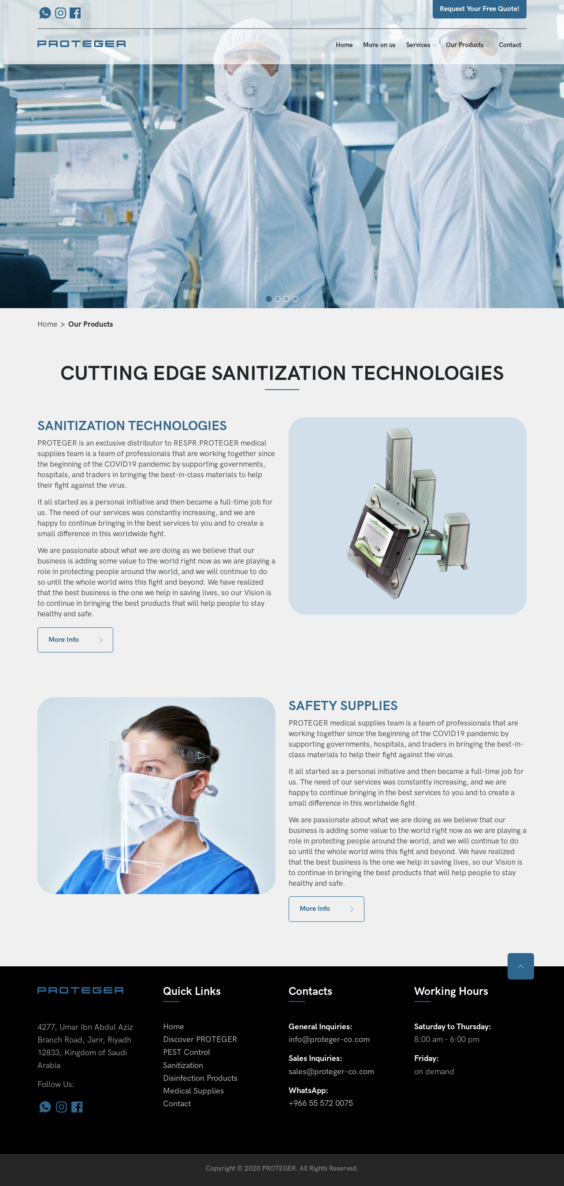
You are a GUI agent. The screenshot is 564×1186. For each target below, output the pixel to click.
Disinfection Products (200, 1078)
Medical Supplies (193, 1091)
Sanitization (183, 1065)
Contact (510, 45)
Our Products (465, 45)
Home (347, 44)
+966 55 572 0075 (321, 1103)
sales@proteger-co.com (331, 1071)
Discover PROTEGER (200, 1039)
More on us (379, 45)
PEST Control (186, 1052)
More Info (75, 640)
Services (418, 45)
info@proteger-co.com (329, 1039)
